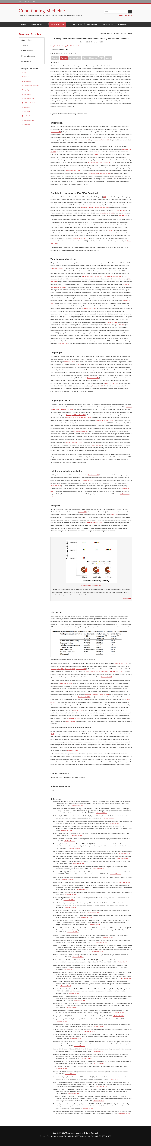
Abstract (26, 77)
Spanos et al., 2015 (87, 480)
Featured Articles (28, 56)
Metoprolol (27, 107)
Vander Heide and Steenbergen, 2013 (100, 173)
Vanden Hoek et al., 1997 (114, 276)
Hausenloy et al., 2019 (57, 669)
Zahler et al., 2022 (81, 669)
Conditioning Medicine (42, 10)
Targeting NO (28, 94)
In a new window (86, 585)
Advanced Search (125, 15)
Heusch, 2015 (68, 409)
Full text (64, 58)
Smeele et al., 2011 (74, 718)
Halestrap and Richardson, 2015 (75, 415)
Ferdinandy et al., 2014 (92, 694)
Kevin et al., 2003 (56, 486)
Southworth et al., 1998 (88, 308)
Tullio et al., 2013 (63, 343)
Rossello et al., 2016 (120, 210)
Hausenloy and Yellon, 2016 (100, 140)
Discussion (27, 111)
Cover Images (27, 51)
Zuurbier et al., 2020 (85, 417)
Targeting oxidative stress (31, 90)
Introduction (27, 81)
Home (23, 24)
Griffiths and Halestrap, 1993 (103, 420)
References (27, 124)
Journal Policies (75, 24)
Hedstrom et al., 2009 (121, 663)
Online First (26, 61)
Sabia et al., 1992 (78, 710)
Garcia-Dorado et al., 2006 (73, 442)
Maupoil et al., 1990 (87, 276)
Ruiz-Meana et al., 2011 (95, 162)
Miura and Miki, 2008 (92, 671)
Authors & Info (75, 58)
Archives (25, 45)
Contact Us (122, 24)
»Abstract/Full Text (77, 805)
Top (25, 72)
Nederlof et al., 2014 (72, 417)
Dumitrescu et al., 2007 (112, 383)
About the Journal (38, 24)
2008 (79, 364)
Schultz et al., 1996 (93, 475)
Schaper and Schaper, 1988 (88, 207)
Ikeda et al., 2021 (97, 445)
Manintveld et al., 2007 (80, 238)
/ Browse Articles (126, 34)
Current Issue (27, 40)
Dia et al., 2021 (117, 671)
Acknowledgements (29, 120)
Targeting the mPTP (29, 98)
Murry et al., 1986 (56, 132)
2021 (65, 316)
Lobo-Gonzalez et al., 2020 (94, 522)
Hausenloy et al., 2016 (84, 140)
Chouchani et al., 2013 (57, 268)
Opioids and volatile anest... (32, 103)
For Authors (92, 24)
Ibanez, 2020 (82, 512)
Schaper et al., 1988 (103, 207)
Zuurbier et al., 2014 (109, 162)
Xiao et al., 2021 (112, 322)
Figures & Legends (90, 58)
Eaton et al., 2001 (59, 287)
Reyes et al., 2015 (97, 386)
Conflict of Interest (29, 116)
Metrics (108, 58)
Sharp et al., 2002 (69, 362)
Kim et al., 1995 (123, 215)
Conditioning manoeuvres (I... (32, 85)
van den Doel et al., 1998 (106, 213)
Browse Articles (57, 24)
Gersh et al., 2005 (106, 677)
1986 (96, 154)
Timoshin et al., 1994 (100, 276)
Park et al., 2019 (70, 669)
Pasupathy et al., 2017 (106, 671)
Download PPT (96, 585)
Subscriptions (107, 24)
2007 (110, 230)
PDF (101, 58)
